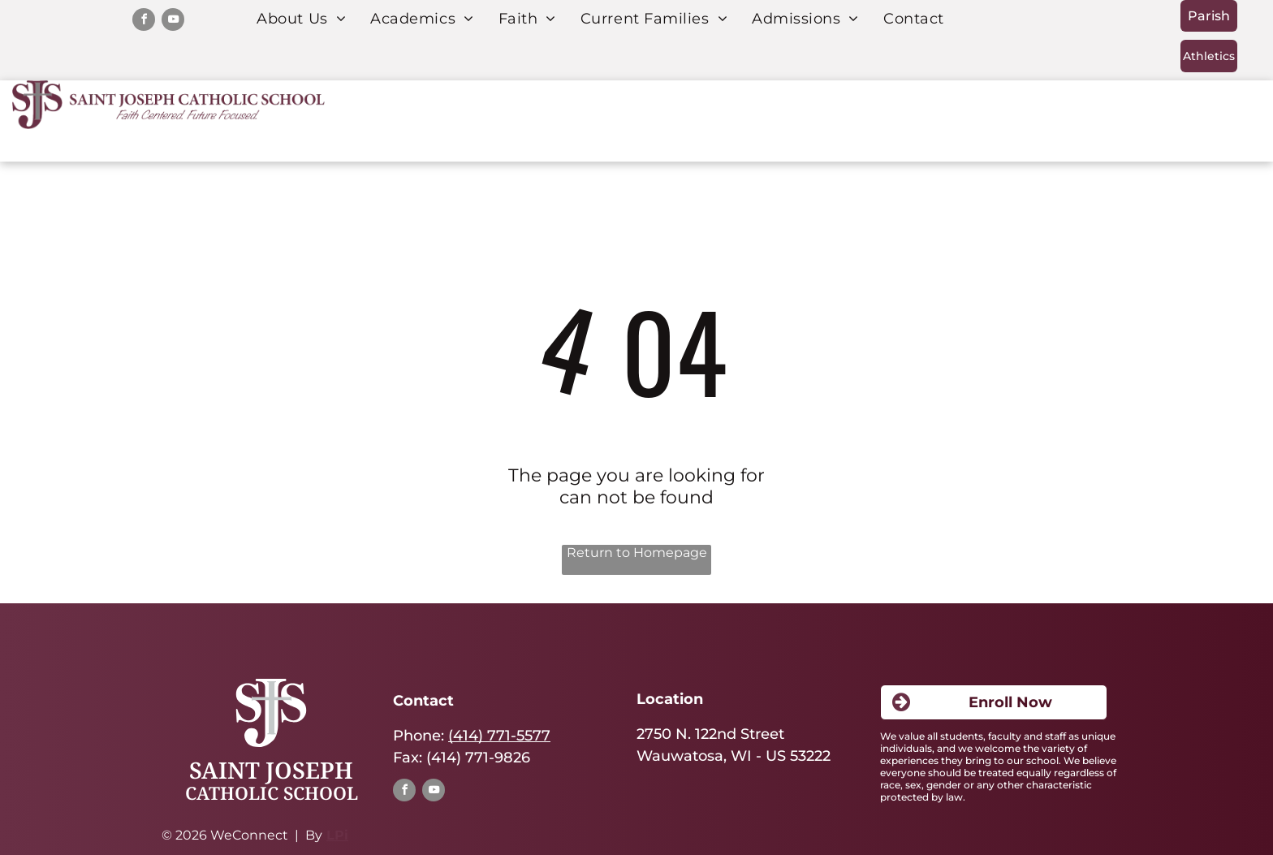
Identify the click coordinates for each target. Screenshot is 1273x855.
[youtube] (173, 21)
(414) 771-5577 (499, 736)
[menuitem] (301, 19)
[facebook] (143, 21)
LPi (337, 835)
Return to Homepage (637, 552)
